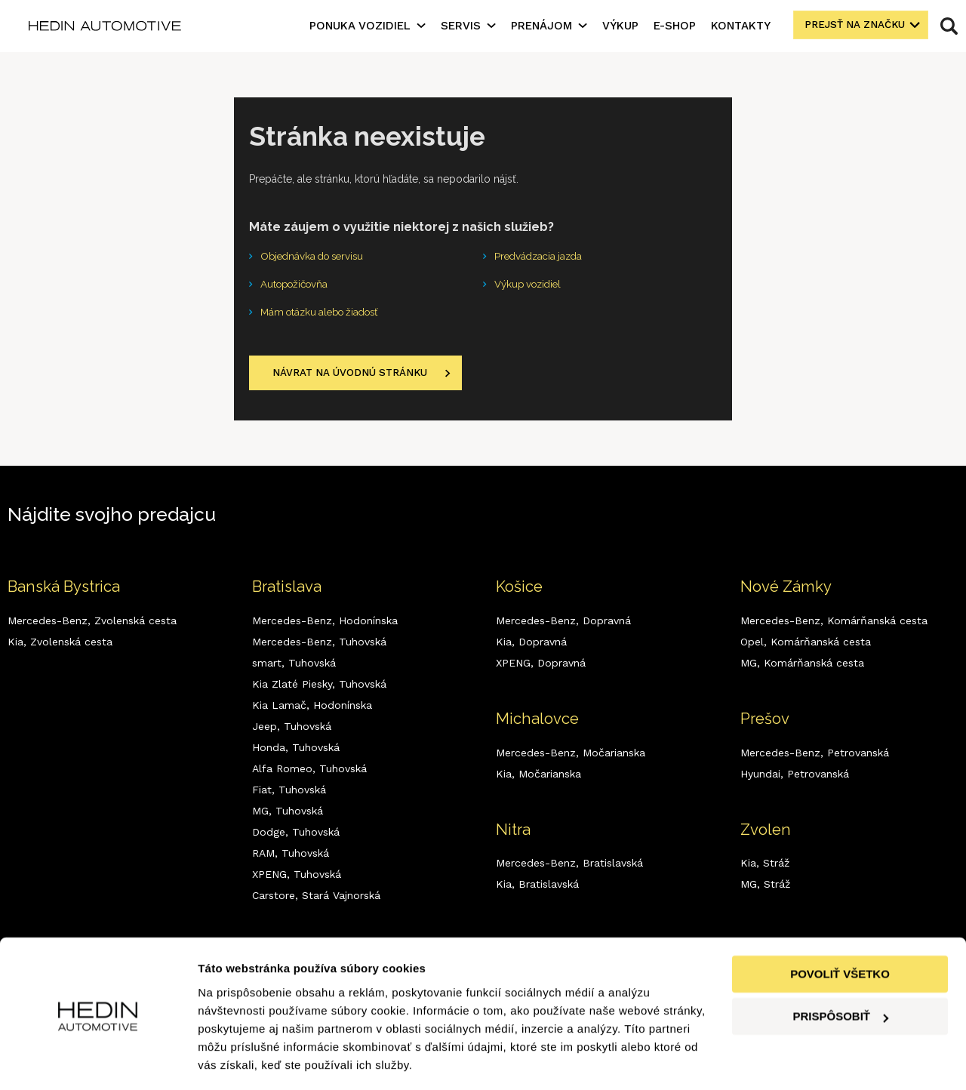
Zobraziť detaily (241, 1060)
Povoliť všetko (840, 928)
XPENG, (296, 877)
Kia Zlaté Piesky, (319, 687)
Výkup (620, 25)
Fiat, (289, 793)
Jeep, (291, 729)
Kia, (60, 645)
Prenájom (541, 25)
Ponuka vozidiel (360, 25)
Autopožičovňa (297, 285)
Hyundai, (794, 777)
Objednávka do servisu (315, 257)
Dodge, (296, 835)
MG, (287, 814)
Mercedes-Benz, (92, 623)
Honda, (296, 750)
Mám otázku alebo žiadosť (324, 314)
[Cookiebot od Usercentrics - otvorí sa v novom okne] (98, 1060)
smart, (294, 666)
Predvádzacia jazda (541, 257)
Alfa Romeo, (309, 771)
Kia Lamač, (312, 708)
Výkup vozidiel (531, 285)
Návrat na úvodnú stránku (352, 376)
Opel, (805, 645)
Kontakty (741, 25)
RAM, (290, 856)
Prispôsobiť (840, 970)
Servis (461, 25)
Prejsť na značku (852, 26)
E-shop (675, 25)
